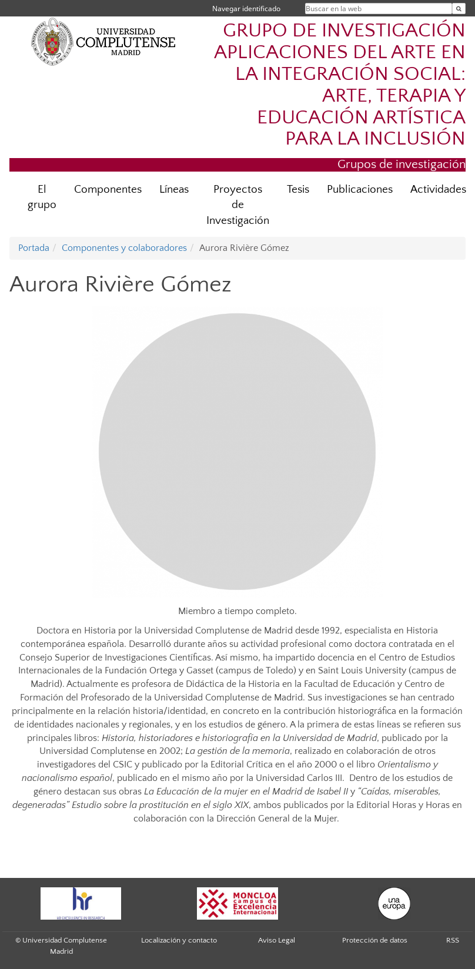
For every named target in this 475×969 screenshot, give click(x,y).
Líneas (174, 189)
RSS (452, 940)
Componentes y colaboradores (124, 248)
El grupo (42, 197)
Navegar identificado (246, 9)
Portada (33, 248)
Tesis (298, 189)
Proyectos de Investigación (237, 205)
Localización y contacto (179, 940)
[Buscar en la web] (459, 8)
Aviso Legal (276, 940)
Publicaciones (360, 189)
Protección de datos (374, 940)
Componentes (108, 189)
